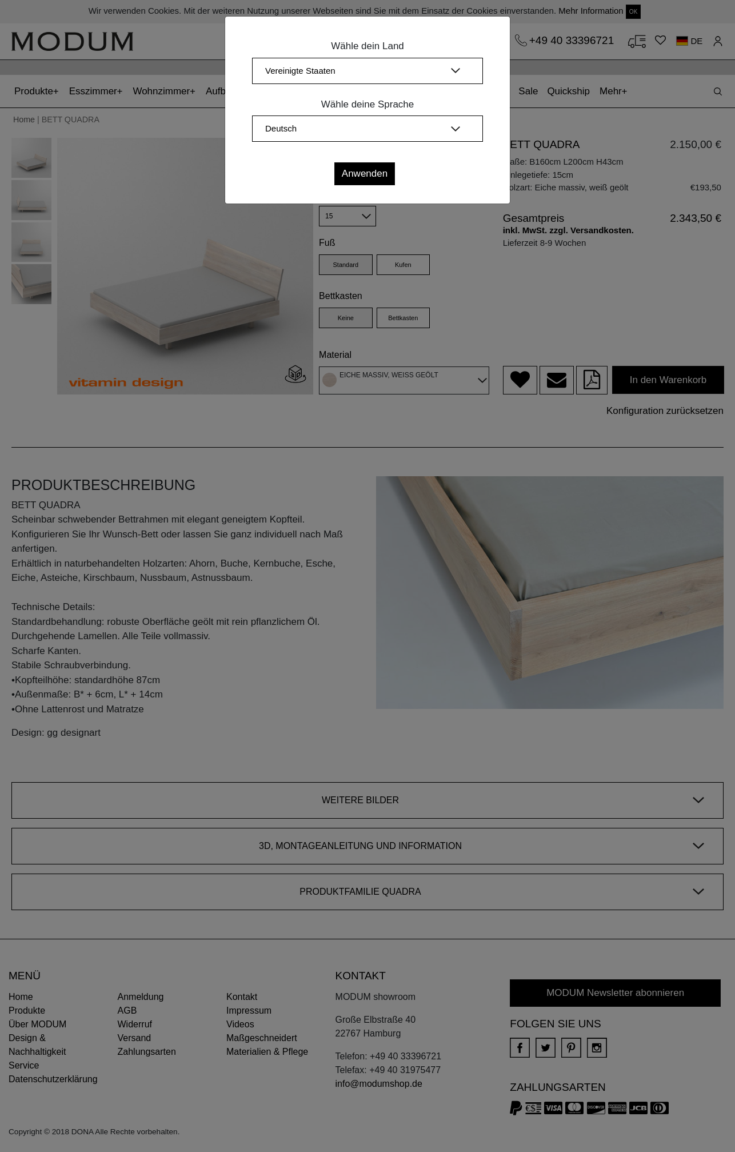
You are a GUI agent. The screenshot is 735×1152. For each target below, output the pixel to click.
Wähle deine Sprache (367, 104)
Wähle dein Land (367, 46)
